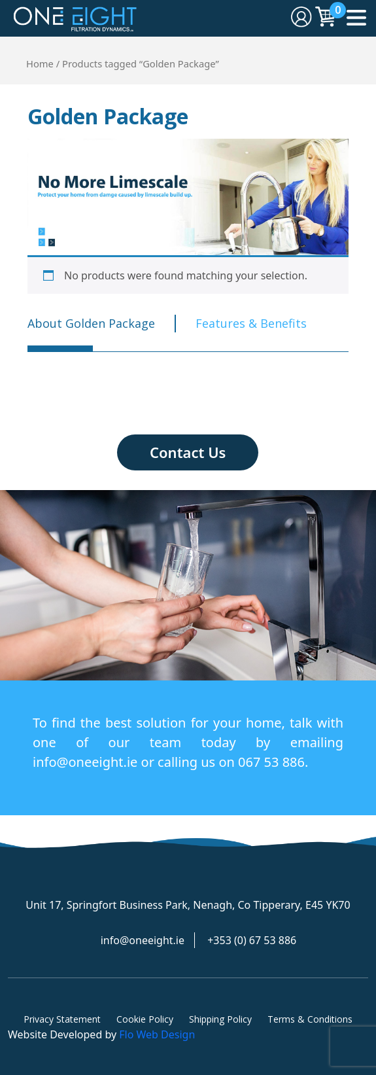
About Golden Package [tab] (91, 323)
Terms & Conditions (309, 1019)
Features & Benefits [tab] (251, 323)
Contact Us (188, 452)
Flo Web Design (157, 1034)
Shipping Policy (220, 1019)
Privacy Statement (62, 1019)
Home (40, 63)
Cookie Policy (144, 1019)
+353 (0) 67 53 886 (251, 940)
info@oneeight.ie (142, 940)
